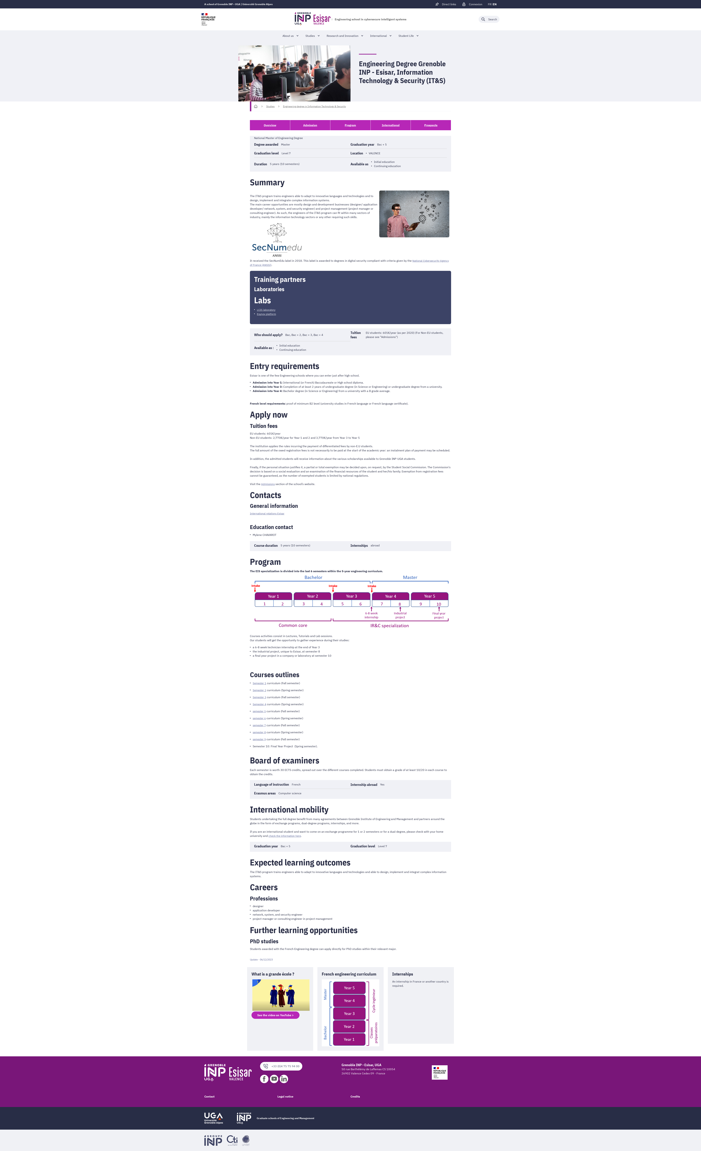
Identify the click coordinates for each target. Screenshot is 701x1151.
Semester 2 (260, 690)
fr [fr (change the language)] (489, 4)
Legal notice (285, 1096)
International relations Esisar (268, 513)
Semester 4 (260, 704)
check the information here (285, 835)
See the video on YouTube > (275, 1015)
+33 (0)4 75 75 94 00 (281, 1066)
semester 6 (260, 718)
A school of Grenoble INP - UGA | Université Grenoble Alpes (238, 4)
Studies (270, 106)
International (391, 125)
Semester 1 (260, 683)
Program (350, 125)
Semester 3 (260, 697)
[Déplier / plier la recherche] (489, 19)
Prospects (430, 125)
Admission (310, 125)
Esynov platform (267, 314)
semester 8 (260, 732)
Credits (355, 1096)
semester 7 (260, 725)
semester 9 (260, 739)
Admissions (268, 484)
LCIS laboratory (267, 310)
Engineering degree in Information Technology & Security (314, 106)
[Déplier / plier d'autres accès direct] (445, 4)
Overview (270, 125)
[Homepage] (256, 106)
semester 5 (260, 711)
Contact (209, 1096)
